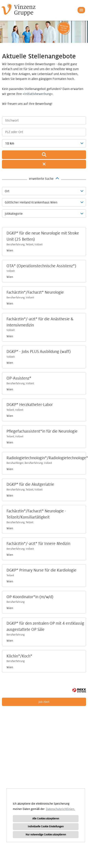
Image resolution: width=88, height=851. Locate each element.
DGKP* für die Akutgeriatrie (30, 484)
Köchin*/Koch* (19, 656)
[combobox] (44, 143)
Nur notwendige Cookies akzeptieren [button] (46, 834)
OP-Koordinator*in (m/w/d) (29, 597)
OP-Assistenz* (18, 378)
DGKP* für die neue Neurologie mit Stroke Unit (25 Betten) (42, 236)
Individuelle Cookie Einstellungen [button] (46, 826)
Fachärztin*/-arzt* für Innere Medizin (38, 544)
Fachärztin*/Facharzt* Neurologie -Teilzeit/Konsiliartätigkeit (36, 514)
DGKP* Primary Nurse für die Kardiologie (41, 570)
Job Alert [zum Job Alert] (44, 701)
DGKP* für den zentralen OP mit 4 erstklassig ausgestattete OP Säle (45, 626)
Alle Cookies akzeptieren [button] (45, 818)
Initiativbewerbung (37, 94)
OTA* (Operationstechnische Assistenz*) (41, 266)
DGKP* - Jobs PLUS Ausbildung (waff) (38, 352)
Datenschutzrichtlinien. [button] (60, 809)
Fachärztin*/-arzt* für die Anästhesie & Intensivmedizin (39, 322)
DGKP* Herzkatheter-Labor (29, 405)
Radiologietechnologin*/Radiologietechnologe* (47, 458)
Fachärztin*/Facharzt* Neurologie (35, 292)
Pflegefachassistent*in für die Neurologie (42, 431)
